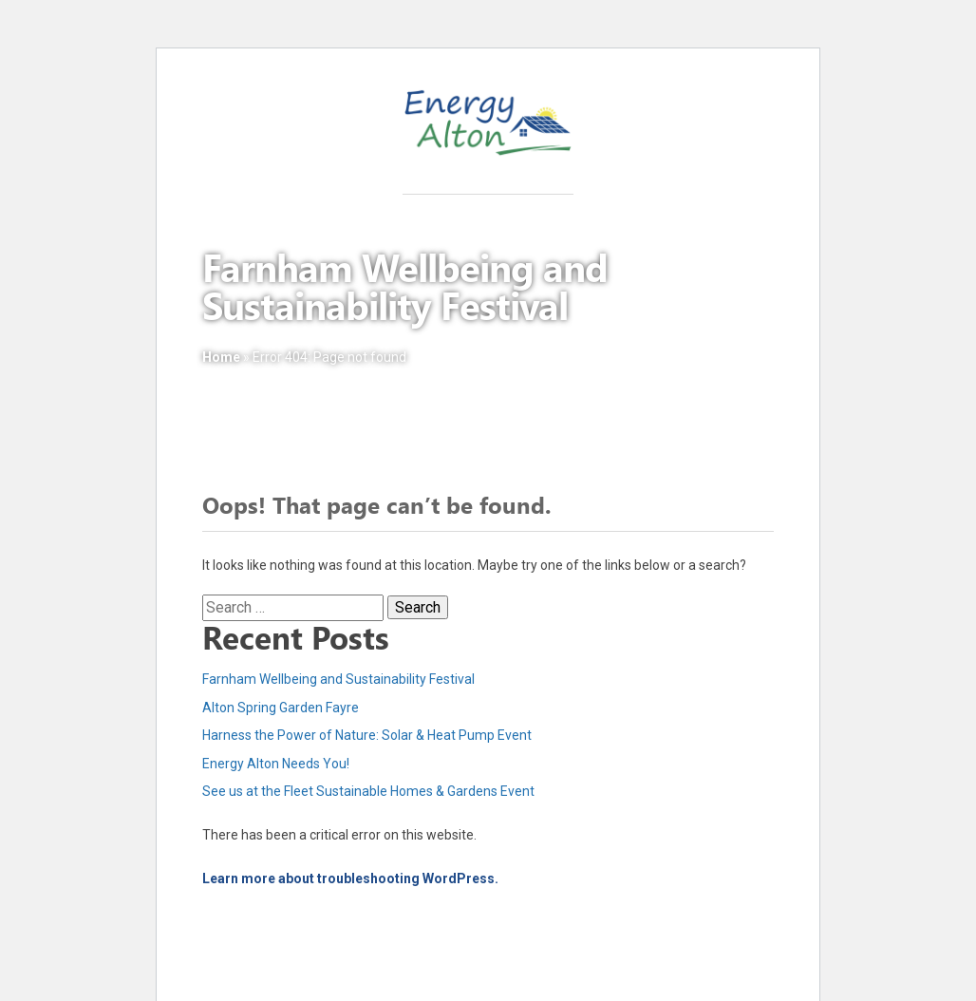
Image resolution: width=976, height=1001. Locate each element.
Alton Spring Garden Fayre (280, 707)
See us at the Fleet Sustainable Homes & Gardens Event (368, 791)
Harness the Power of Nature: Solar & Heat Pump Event (367, 735)
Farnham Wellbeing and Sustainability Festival (338, 679)
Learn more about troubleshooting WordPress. (350, 878)
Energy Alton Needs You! (275, 763)
